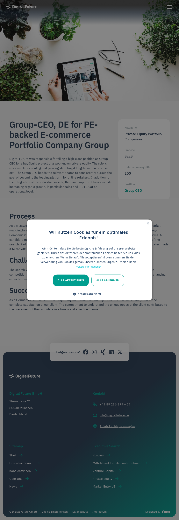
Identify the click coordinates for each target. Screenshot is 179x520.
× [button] (147, 223)
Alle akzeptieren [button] (71, 280)
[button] (88, 294)
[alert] (89, 260)
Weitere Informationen (88, 266)
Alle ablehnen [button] (107, 280)
